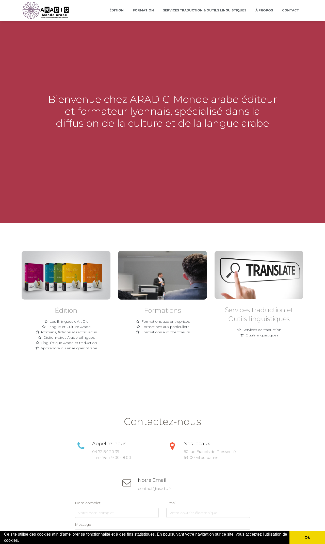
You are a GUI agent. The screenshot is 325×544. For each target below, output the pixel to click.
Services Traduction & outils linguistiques (204, 10)
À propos (264, 10)
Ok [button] (307, 537)
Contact (290, 10)
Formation (143, 10)
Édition (116, 10)
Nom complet (88, 503)
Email (171, 503)
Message (83, 524)
